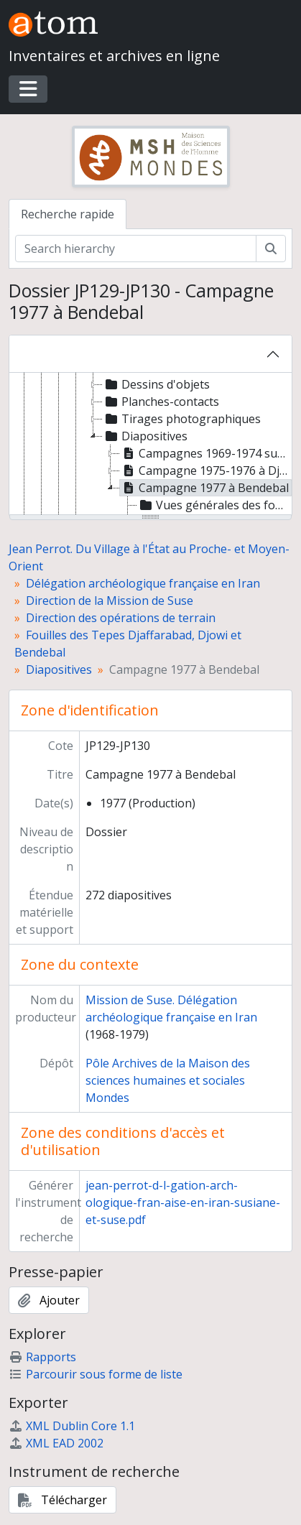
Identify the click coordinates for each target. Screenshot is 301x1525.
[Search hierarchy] (135, 248)
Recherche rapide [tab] (67, 214)
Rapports (42, 1357)
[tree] (150, 444)
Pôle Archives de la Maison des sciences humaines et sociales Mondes (167, 1080)
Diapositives (59, 669)
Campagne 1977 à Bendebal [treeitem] (204, 487)
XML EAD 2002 (56, 1443)
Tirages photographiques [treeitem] (182, 418)
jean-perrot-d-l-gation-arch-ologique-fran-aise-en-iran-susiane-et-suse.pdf (182, 1202)
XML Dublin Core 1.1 (72, 1426)
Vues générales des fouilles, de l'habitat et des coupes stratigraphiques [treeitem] (214, 505)
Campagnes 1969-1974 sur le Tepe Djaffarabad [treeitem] (206, 453)
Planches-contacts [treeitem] (161, 401)
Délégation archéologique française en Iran (143, 583)
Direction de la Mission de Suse (109, 600)
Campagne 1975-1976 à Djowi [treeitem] (206, 470)
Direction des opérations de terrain (121, 618)
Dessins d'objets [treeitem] (156, 384)
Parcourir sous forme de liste (95, 1374)
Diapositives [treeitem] (145, 436)
